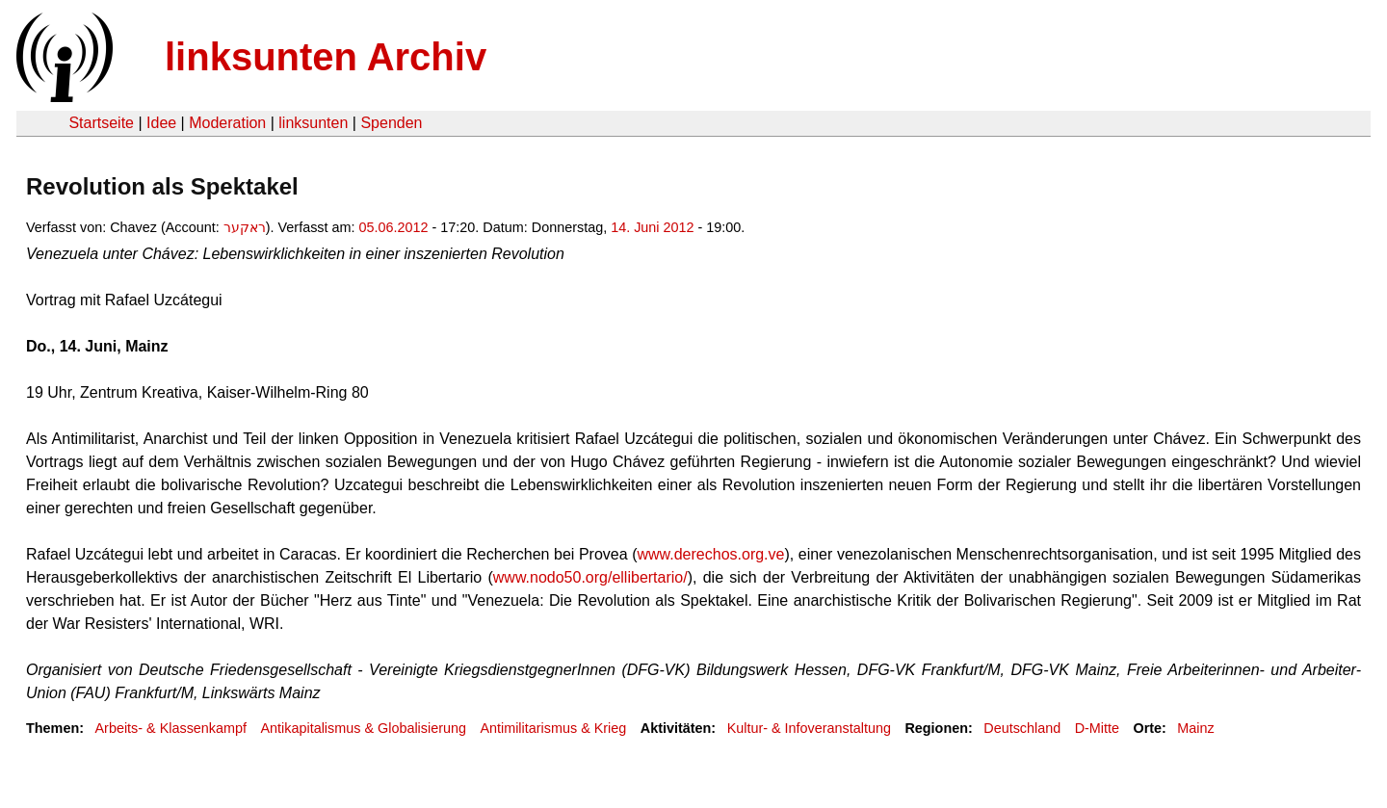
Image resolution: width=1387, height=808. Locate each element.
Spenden (391, 123)
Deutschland (1021, 728)
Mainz (1195, 728)
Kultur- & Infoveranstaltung (809, 728)
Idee (161, 123)
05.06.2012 (394, 227)
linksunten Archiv (325, 57)
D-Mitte (1097, 728)
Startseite (101, 123)
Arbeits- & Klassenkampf (170, 728)
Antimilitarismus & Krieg (553, 728)
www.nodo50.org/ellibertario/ (590, 577)
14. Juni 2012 (652, 227)
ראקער (244, 227)
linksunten (313, 123)
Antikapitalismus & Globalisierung (363, 728)
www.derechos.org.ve (710, 554)
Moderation (227, 123)
